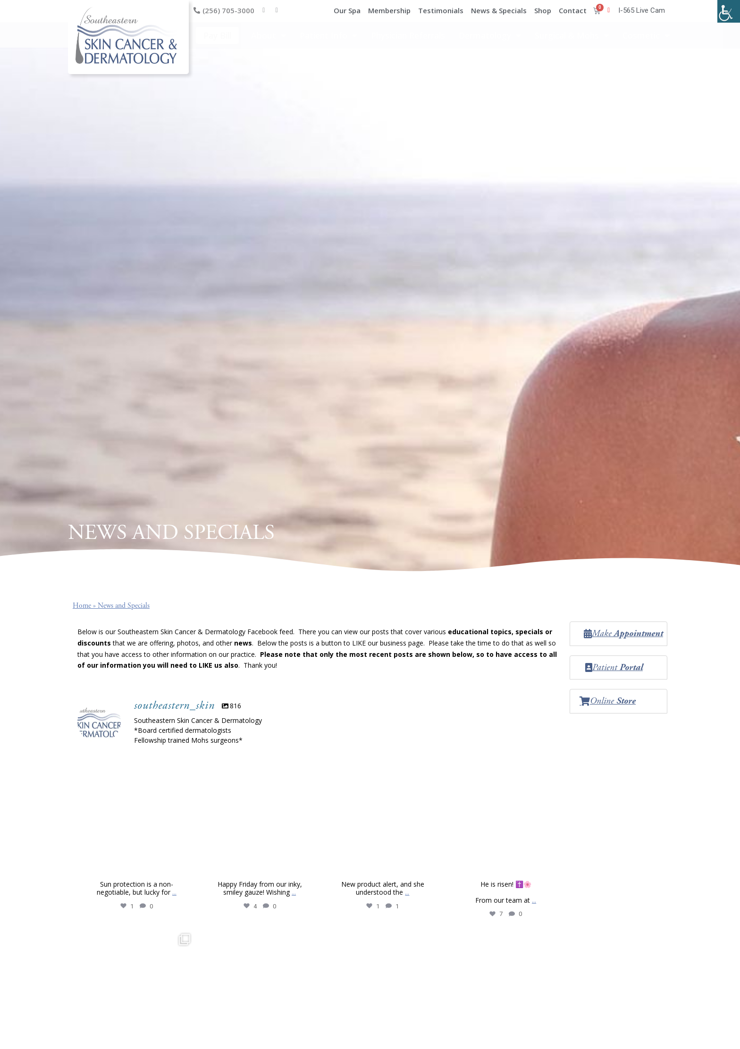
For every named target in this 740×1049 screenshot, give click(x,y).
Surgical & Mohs (572, 35)
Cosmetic (646, 35)
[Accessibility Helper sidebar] (728, 11)
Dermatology (490, 35)
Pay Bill (217, 35)
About (268, 35)
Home (82, 606)
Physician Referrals (408, 35)
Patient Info (328, 35)
